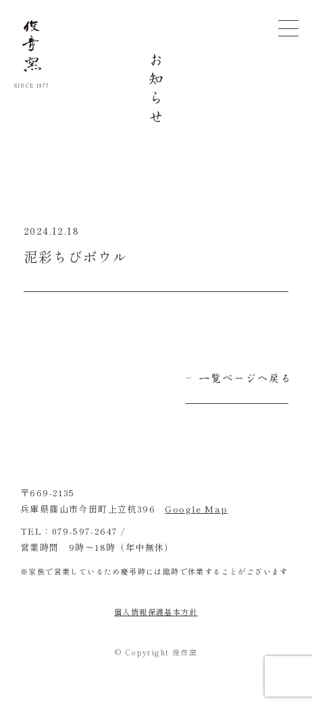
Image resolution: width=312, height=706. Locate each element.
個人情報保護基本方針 (156, 611)
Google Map (196, 508)
